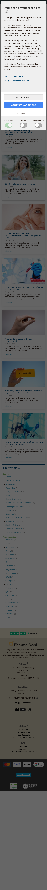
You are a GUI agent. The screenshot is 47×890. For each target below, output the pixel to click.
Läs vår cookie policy (13, 76)
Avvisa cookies (23, 97)
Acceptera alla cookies (23, 105)
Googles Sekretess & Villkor (17, 80)
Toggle (8, 125)
